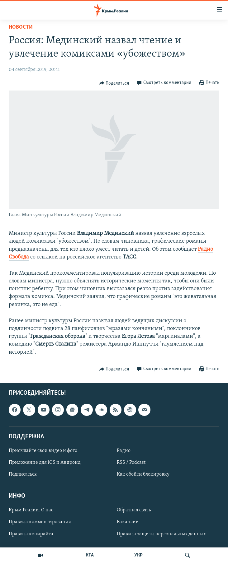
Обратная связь (134, 510)
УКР (138, 555)
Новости (21, 27)
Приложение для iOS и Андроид (45, 462)
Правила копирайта (31, 533)
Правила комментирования (40, 521)
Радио (124, 450)
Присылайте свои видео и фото (43, 450)
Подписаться (23, 474)
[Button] (114, 83)
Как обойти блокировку (143, 474)
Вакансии (128, 521)
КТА (90, 555)
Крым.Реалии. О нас (31, 510)
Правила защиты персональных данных (161, 533)
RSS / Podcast (131, 462)
